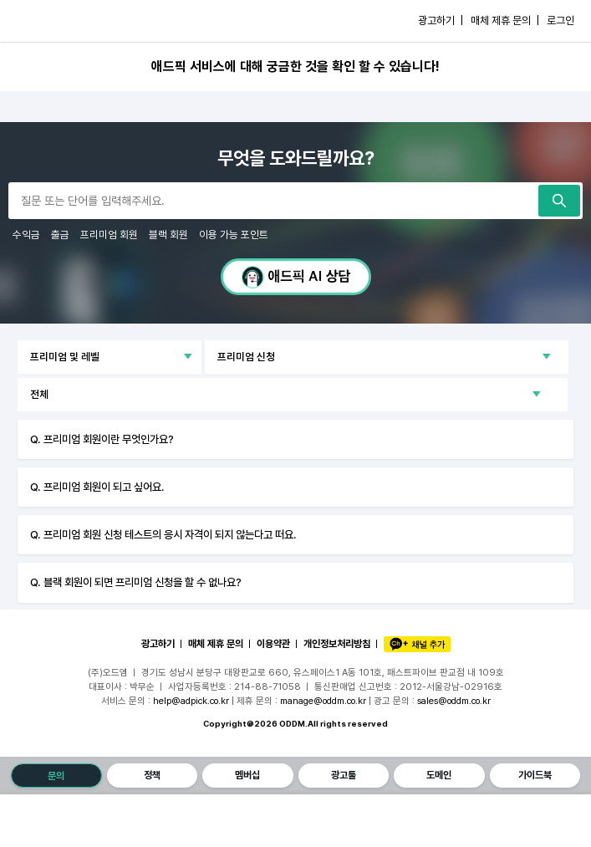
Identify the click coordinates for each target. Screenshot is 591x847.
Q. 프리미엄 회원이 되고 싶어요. (97, 486)
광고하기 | (440, 20)
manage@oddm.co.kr (323, 701)
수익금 (26, 234)
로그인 (560, 20)
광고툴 (343, 775)
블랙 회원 (168, 234)
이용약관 (273, 644)
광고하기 (158, 644)
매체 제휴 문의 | (505, 20)
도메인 (438, 775)
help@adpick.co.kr (191, 701)
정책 (152, 775)
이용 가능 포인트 (233, 234)
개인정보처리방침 (336, 644)
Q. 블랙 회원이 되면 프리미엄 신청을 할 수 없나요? (136, 582)
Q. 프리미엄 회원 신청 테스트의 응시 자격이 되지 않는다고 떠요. (163, 534)
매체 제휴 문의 (215, 644)
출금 (60, 234)
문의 (56, 776)
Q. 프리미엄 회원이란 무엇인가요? (102, 439)
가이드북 (535, 775)
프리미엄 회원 (109, 234)
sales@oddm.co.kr (454, 701)
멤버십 (247, 775)
